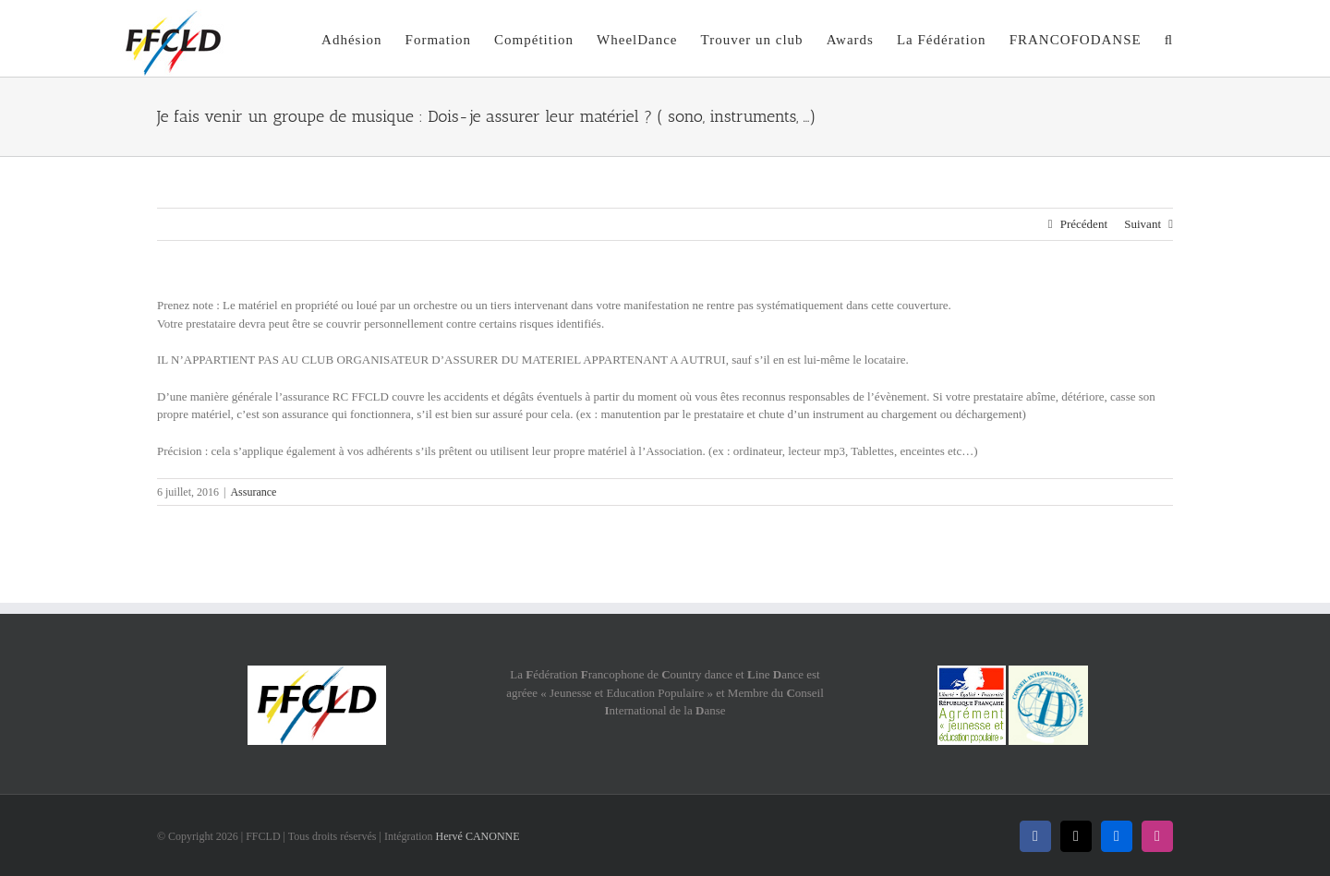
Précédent (1083, 224)
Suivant (1142, 224)
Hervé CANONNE (478, 836)
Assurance (253, 492)
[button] (1169, 38)
